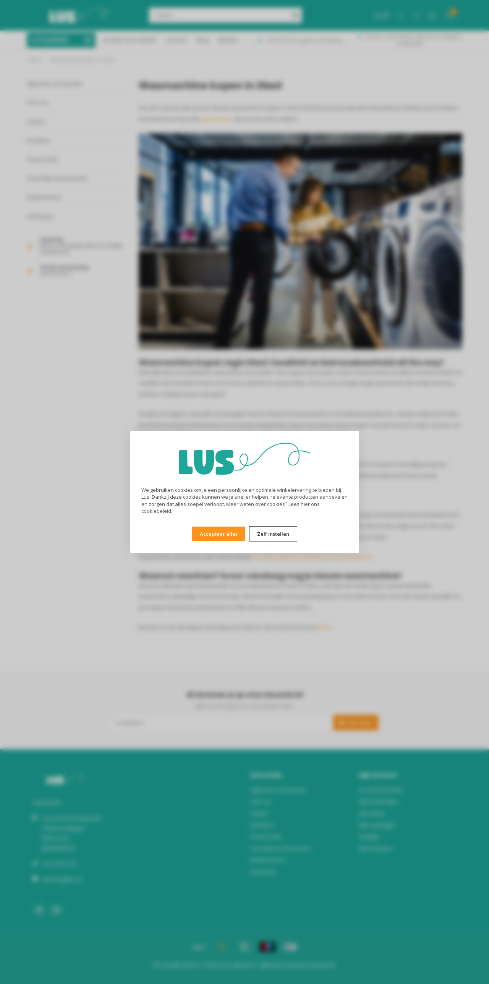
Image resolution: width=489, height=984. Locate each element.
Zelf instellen (273, 533)
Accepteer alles (219, 533)
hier (305, 504)
